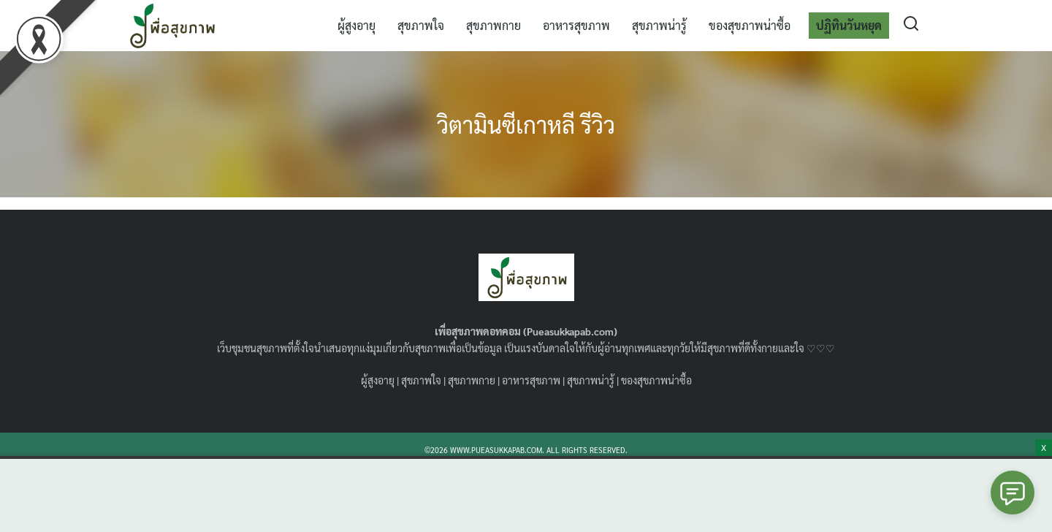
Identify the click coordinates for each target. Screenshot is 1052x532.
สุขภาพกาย (493, 25)
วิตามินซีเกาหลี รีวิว (526, 124)
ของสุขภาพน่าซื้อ (749, 25)
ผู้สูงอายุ (357, 25)
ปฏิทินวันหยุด (849, 25)
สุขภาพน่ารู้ (659, 25)
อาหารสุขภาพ (576, 25)
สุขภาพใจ (420, 25)
